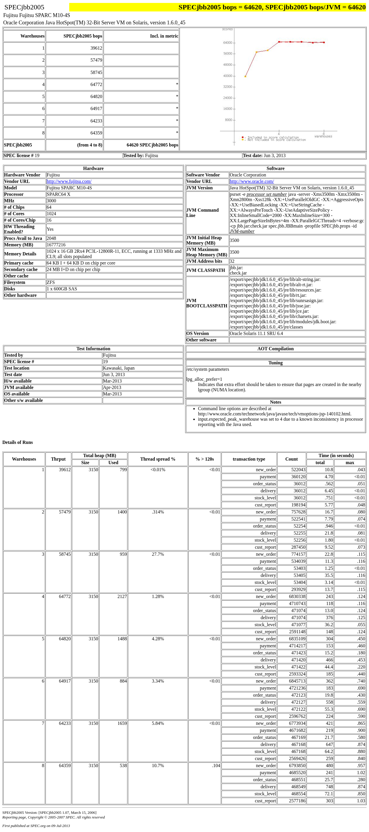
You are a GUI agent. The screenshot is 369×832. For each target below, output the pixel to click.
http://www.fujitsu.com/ (69, 181)
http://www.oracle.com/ (252, 181)
